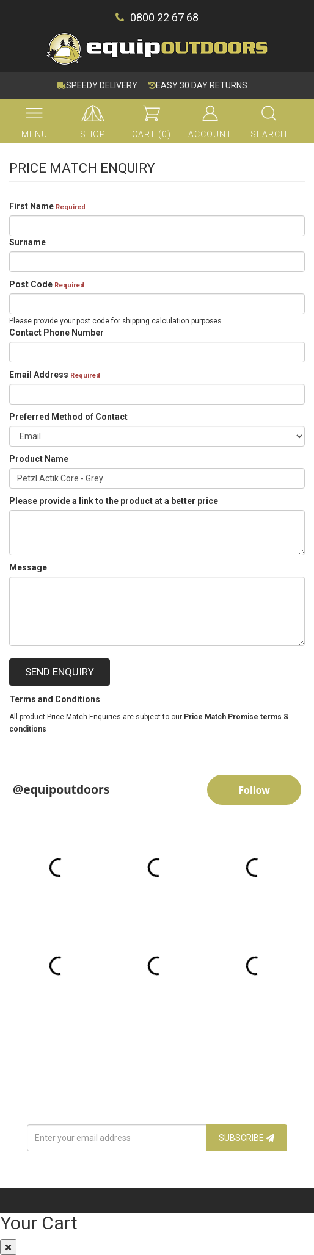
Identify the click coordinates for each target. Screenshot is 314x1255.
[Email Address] (116, 1137)
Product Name (38, 459)
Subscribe (246, 1138)
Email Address (54, 374)
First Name (47, 206)
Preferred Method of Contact (68, 417)
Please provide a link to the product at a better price (113, 501)
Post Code (46, 284)
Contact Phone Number (56, 332)
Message (28, 567)
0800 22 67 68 (157, 17)
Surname (27, 242)
